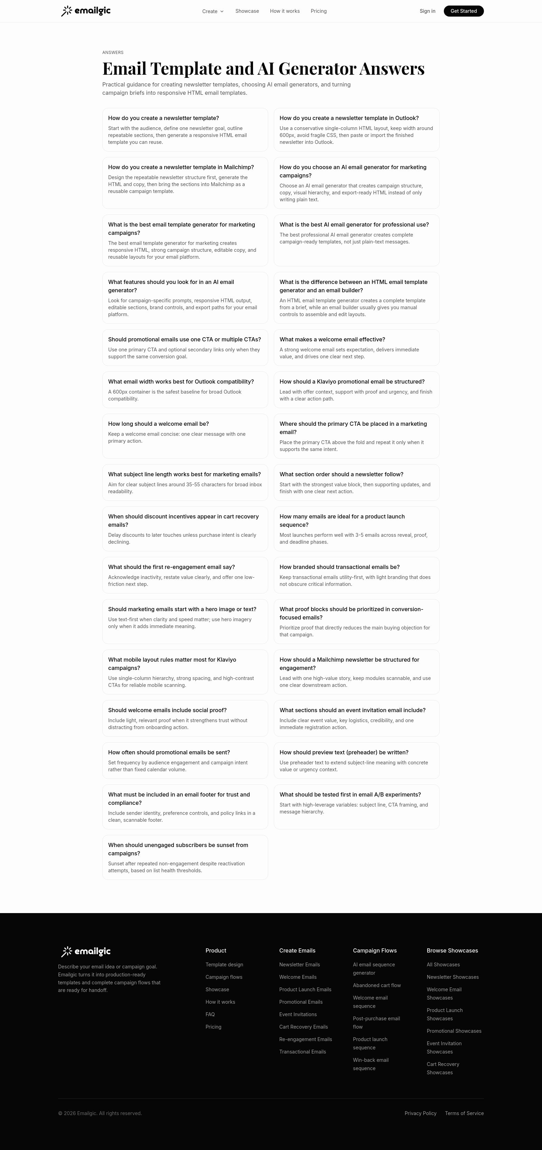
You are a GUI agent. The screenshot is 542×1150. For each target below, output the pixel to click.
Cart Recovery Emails (303, 1027)
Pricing (319, 11)
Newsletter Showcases (453, 977)
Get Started (464, 11)
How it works (285, 11)
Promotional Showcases (454, 1031)
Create (213, 11)
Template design (224, 964)
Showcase (247, 11)
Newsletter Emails (299, 964)
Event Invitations (298, 1014)
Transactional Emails (302, 1052)
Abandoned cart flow (377, 985)
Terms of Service (464, 1113)
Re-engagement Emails (305, 1039)
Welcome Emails (298, 977)
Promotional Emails (301, 1002)
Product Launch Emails (305, 989)
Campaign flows (224, 977)
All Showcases (443, 964)
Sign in (427, 11)
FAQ (210, 1014)
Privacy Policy (421, 1113)
